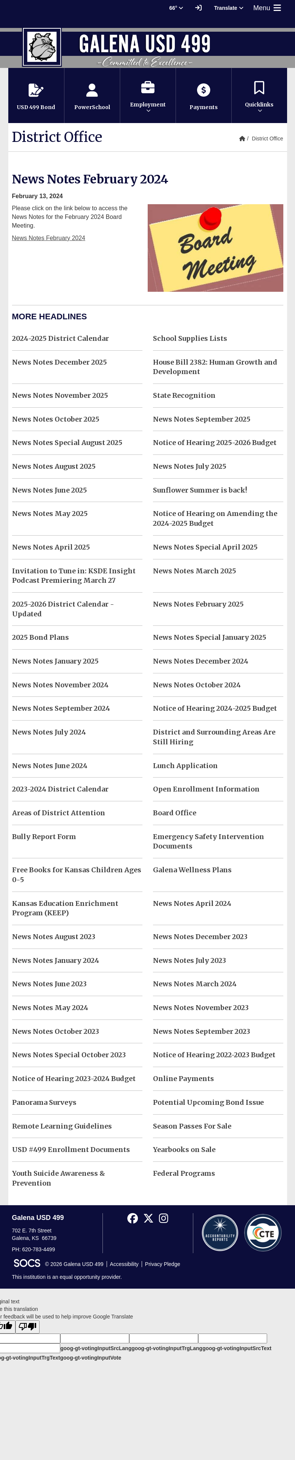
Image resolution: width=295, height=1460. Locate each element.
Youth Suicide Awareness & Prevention (58, 1178)
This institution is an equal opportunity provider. (67, 1277)
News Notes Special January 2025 (209, 637)
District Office (267, 139)
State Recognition (184, 395)
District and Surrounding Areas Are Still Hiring (214, 737)
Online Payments (183, 1078)
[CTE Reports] (263, 1232)
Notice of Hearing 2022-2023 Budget (214, 1054)
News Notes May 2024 (50, 1007)
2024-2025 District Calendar (60, 338)
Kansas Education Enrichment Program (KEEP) (65, 908)
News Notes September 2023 (201, 1031)
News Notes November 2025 (60, 395)
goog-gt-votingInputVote (90, 1358)
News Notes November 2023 (201, 1007)
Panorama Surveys (44, 1102)
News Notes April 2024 (192, 903)
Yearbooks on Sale (184, 1149)
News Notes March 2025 (194, 571)
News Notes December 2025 (59, 362)
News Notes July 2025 (189, 466)
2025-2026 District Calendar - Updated (63, 609)
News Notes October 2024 (197, 685)
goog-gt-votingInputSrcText (236, 1348)
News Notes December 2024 (200, 661)
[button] (148, 95)
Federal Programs (184, 1173)
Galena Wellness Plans (192, 870)
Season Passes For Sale (192, 1126)
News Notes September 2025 (202, 419)
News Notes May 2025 (50, 513)
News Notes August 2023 (53, 936)
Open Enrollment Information (206, 789)
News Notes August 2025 (54, 466)
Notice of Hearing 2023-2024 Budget (74, 1078)
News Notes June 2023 (49, 983)
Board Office (174, 813)
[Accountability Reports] (220, 1232)
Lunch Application (185, 765)
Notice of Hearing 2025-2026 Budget (215, 442)
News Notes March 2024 (195, 983)
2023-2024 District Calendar (60, 789)
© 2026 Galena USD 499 (74, 1264)
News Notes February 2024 (49, 238)
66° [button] (176, 8)
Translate (228, 7)
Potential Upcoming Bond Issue (208, 1102)
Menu (268, 8)
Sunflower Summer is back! (200, 490)
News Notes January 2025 (55, 661)
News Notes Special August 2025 (67, 442)
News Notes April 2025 (51, 547)
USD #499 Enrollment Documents (71, 1149)
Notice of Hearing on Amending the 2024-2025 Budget (215, 518)
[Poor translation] (27, 1327)
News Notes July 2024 (49, 732)
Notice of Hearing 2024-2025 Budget (215, 708)
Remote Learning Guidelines (62, 1126)
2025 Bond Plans (40, 637)
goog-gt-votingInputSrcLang (95, 1348)
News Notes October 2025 (55, 419)
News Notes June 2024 (49, 765)
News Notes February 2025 (198, 604)
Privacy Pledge (162, 1264)
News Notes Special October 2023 (69, 1054)
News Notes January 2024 (55, 960)
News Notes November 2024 (60, 685)
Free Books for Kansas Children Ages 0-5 (76, 875)
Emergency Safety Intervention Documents (208, 841)
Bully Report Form (44, 836)
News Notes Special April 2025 (205, 547)
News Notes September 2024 (61, 708)
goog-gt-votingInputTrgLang (166, 1348)
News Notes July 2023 (189, 960)
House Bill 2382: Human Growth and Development (215, 367)
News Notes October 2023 (55, 1031)
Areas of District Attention (58, 813)
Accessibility (124, 1264)
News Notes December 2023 (200, 936)
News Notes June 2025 (49, 490)
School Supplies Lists (190, 338)
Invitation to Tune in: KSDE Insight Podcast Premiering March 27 (74, 576)
